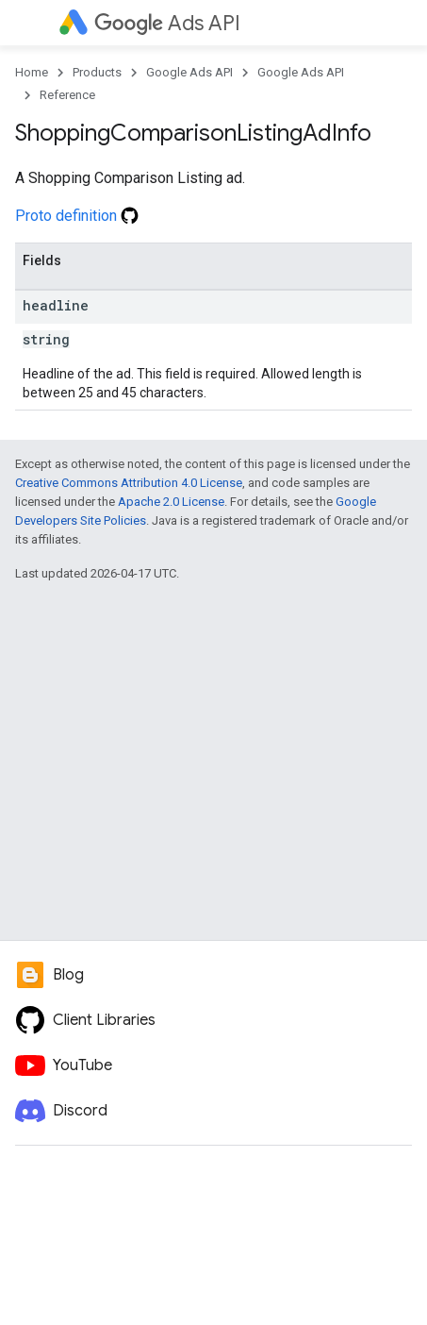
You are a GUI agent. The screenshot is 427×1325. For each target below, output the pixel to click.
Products (97, 72)
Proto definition (77, 216)
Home (31, 72)
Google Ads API (189, 72)
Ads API (167, 23)
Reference (67, 95)
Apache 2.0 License (171, 502)
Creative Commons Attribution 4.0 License (128, 483)
